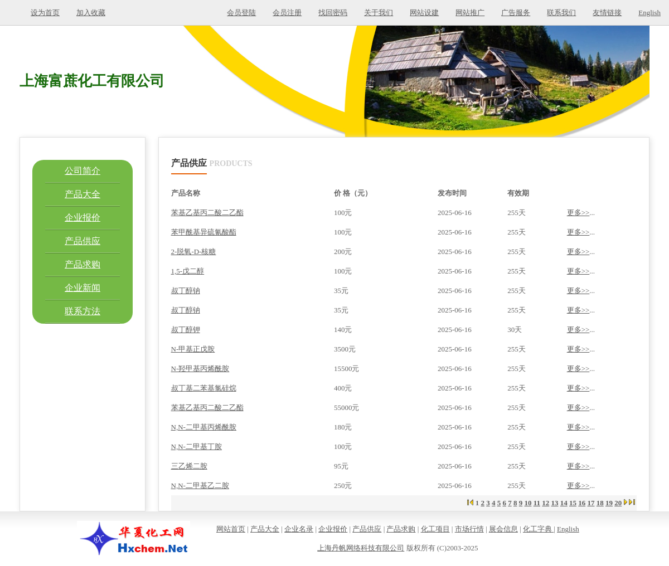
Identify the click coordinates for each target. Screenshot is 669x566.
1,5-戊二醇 (188, 271)
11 (537, 503)
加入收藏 (90, 12)
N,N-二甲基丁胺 (196, 446)
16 (581, 503)
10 (527, 503)
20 (618, 503)
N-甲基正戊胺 (193, 349)
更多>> (578, 212)
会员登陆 (241, 12)
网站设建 (424, 12)
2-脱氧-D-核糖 (193, 251)
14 (564, 503)
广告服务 (515, 12)
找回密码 (332, 12)
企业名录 (298, 529)
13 (555, 503)
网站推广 (469, 12)
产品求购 (82, 264)
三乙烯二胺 (189, 466)
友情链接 (607, 12)
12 (545, 503)
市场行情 (469, 529)
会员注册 (287, 12)
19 (609, 503)
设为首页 (45, 12)
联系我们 (561, 12)
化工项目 (435, 529)
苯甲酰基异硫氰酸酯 (203, 232)
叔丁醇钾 (185, 329)
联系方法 (82, 311)
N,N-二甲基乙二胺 (200, 485)
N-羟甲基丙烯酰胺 (200, 368)
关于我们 (378, 12)
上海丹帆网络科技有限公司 (360, 548)
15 (572, 503)
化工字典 (538, 529)
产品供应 (82, 241)
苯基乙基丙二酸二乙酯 (207, 212)
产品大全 (82, 194)
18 (600, 503)
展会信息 (503, 529)
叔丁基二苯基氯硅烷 (203, 388)
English (649, 12)
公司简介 (82, 170)
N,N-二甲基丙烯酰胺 (203, 427)
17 (591, 503)
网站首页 (230, 529)
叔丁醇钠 (185, 290)
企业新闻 (82, 287)
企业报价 (82, 217)
